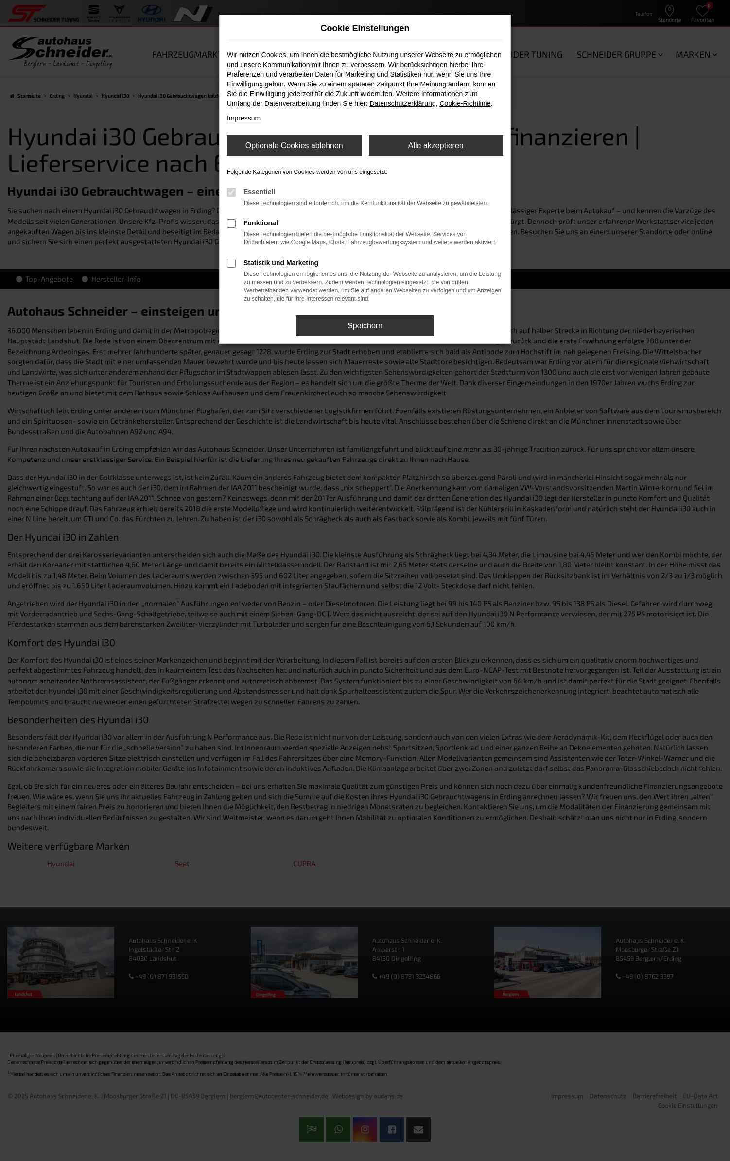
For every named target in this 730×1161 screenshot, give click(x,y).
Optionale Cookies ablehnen (294, 145)
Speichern (365, 326)
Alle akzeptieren (436, 145)
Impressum (244, 118)
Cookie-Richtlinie (464, 103)
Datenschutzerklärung (402, 103)
